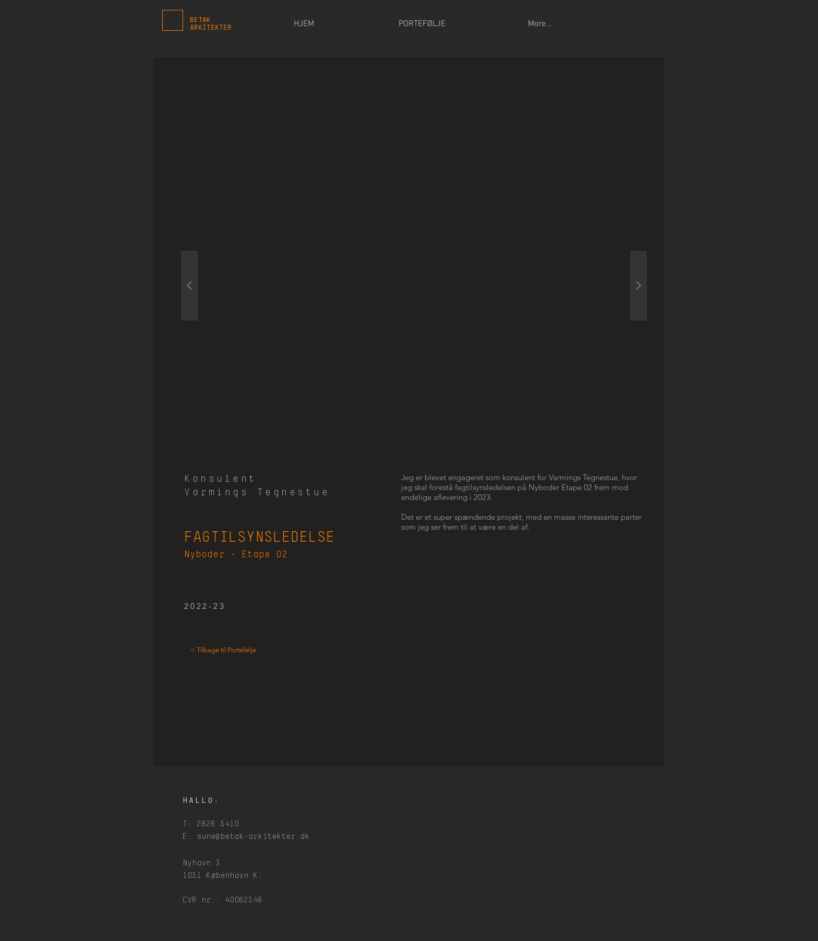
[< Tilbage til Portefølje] (223, 650)
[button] (414, 285)
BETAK (200, 20)
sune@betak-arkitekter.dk (253, 836)
